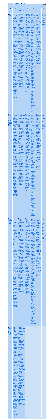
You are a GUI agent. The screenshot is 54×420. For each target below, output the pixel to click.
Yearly (18, 3)
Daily (9, 3)
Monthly (15, 3)
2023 (24, 3)
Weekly (12, 3)
